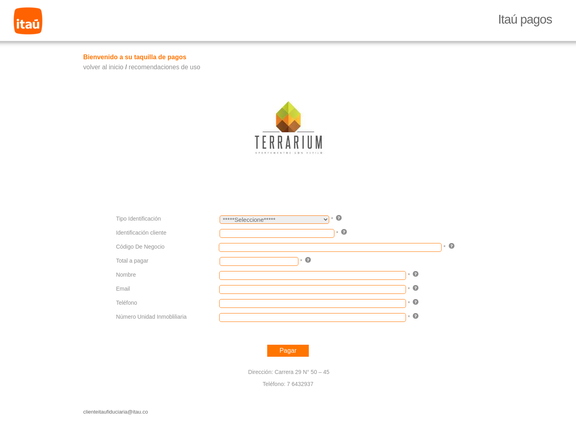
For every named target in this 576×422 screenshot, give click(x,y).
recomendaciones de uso (164, 67)
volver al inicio (103, 67)
